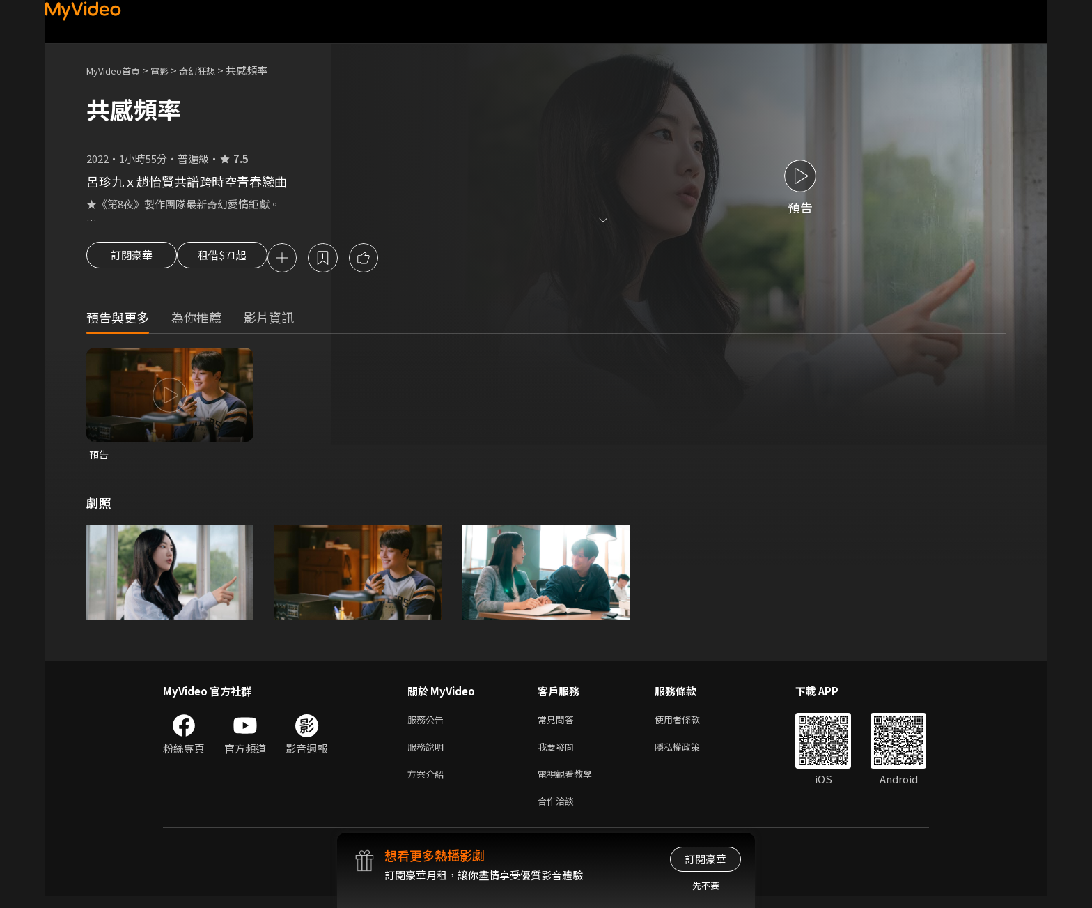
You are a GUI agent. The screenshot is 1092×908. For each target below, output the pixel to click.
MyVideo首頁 (118, 70)
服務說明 (428, 753)
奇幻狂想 (212, 70)
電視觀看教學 (569, 782)
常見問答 (558, 723)
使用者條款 (689, 723)
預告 (99, 456)
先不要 (705, 885)
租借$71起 (234, 259)
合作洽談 (558, 811)
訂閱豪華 (132, 259)
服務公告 (428, 723)
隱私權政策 (689, 753)
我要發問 (558, 753)
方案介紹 (428, 782)
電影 (170, 70)
